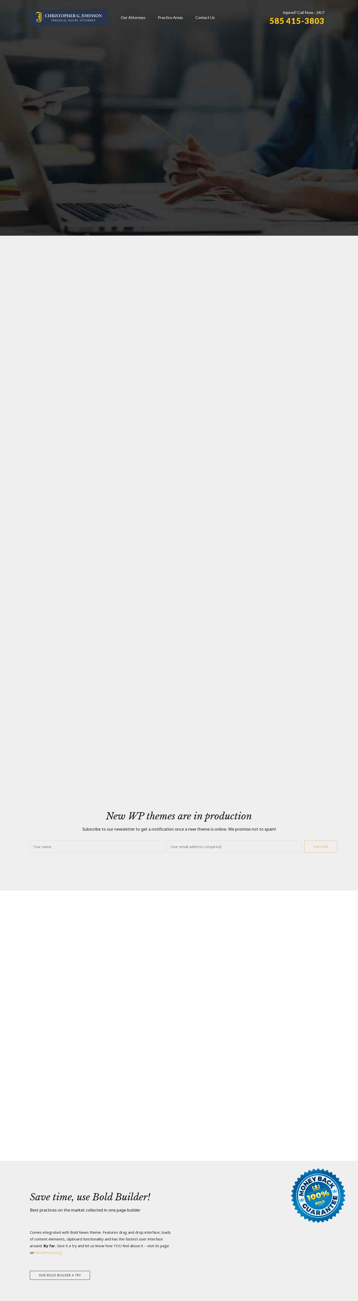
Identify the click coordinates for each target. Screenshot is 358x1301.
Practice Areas (170, 17)
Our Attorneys (133, 17)
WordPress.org (48, 1252)
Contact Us (205, 17)
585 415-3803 (296, 21)
